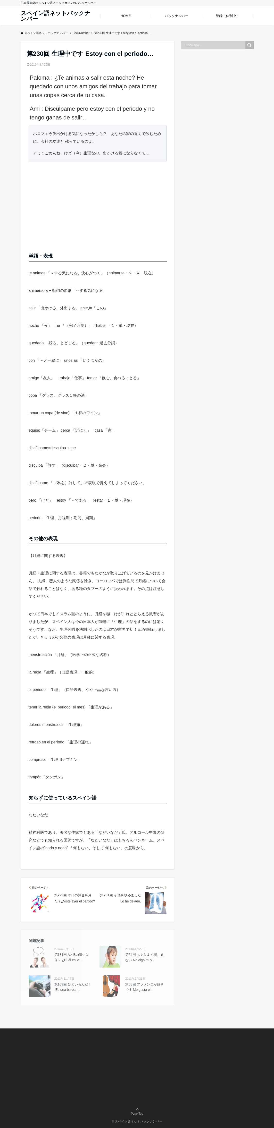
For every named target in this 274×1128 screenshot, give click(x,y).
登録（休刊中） (228, 16)
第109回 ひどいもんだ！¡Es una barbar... (72, 987)
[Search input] (214, 45)
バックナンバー (177, 16)
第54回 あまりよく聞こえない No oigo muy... (144, 957)
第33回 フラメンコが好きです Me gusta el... (144, 987)
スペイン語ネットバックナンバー (55, 16)
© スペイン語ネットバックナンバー (137, 1121)
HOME (126, 16)
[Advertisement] (98, 205)
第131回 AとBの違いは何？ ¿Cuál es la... (71, 957)
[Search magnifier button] (249, 45)
